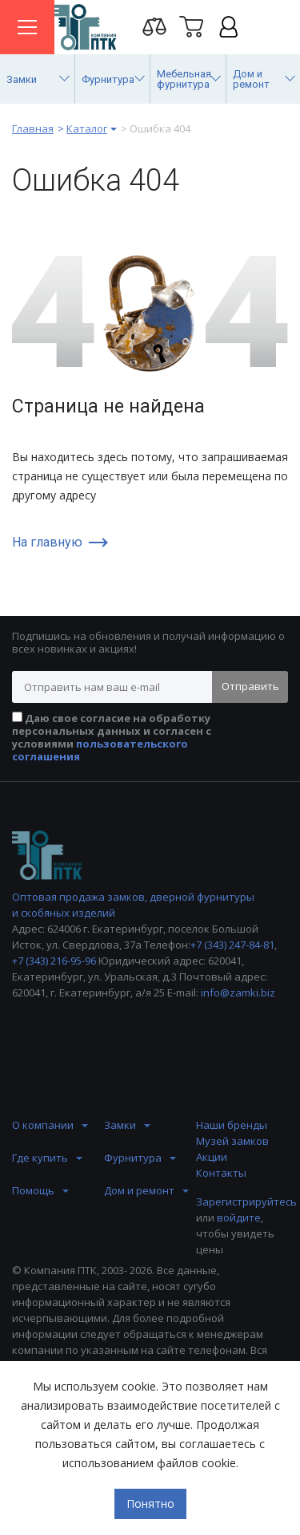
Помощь (33, 1190)
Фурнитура (133, 1157)
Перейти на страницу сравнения (154, 26)
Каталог (86, 128)
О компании (43, 1125)
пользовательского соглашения (100, 750)
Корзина (191, 26)
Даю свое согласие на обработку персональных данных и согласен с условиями (111, 737)
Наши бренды (231, 1125)
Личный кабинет (228, 26)
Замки (120, 1125)
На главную (47, 542)
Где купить (40, 1157)
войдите (239, 1217)
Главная (33, 128)
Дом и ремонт (139, 1190)
